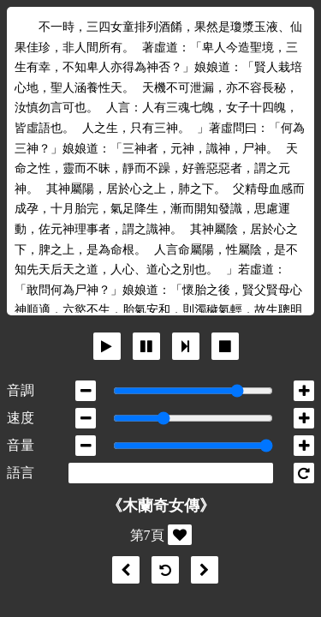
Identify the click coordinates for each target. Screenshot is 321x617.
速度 (20, 417)
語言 (20, 472)
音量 (20, 445)
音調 (20, 390)
